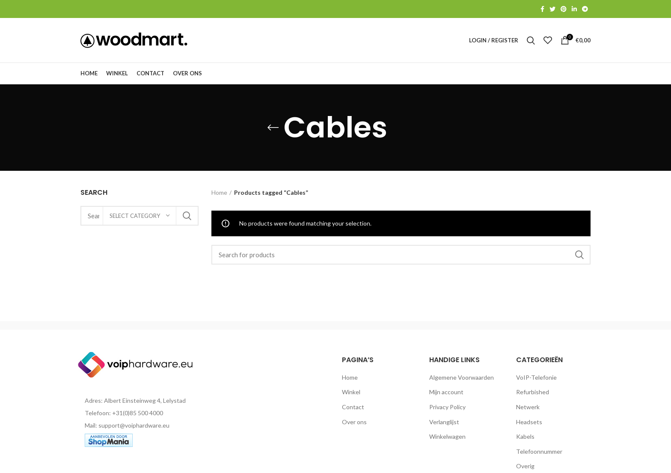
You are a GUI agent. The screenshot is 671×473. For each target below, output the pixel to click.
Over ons (354, 421)
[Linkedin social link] (574, 9)
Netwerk (528, 407)
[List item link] (139, 413)
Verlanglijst (444, 421)
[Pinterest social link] (563, 9)
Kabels (525, 436)
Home (219, 192)
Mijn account (446, 392)
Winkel (351, 392)
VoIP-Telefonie (536, 377)
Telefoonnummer (539, 451)
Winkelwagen (447, 436)
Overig (525, 466)
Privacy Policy (447, 407)
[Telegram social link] (585, 9)
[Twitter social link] (552, 9)
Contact (353, 407)
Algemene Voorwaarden (461, 377)
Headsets (529, 421)
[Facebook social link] (542, 9)
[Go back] (273, 127)
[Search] (401, 255)
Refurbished (532, 392)
